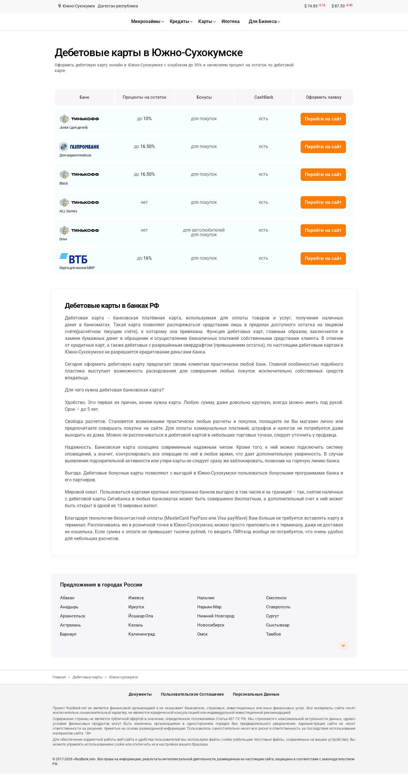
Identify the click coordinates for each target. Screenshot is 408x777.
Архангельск (72, 616)
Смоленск (276, 597)
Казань (135, 625)
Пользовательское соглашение (192, 696)
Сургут (272, 616)
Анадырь (69, 606)
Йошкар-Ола (140, 616)
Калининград (141, 634)
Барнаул (68, 634)
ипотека (231, 21)
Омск (202, 634)
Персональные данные (256, 696)
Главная (59, 677)
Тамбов (273, 634)
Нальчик (205, 597)
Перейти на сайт (323, 119)
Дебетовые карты (88, 677)
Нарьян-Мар (209, 606)
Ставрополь (278, 606)
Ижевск (136, 597)
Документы (140, 696)
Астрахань (70, 625)
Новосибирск (210, 625)
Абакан (67, 597)
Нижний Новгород (215, 616)
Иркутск (136, 606)
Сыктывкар (277, 625)
